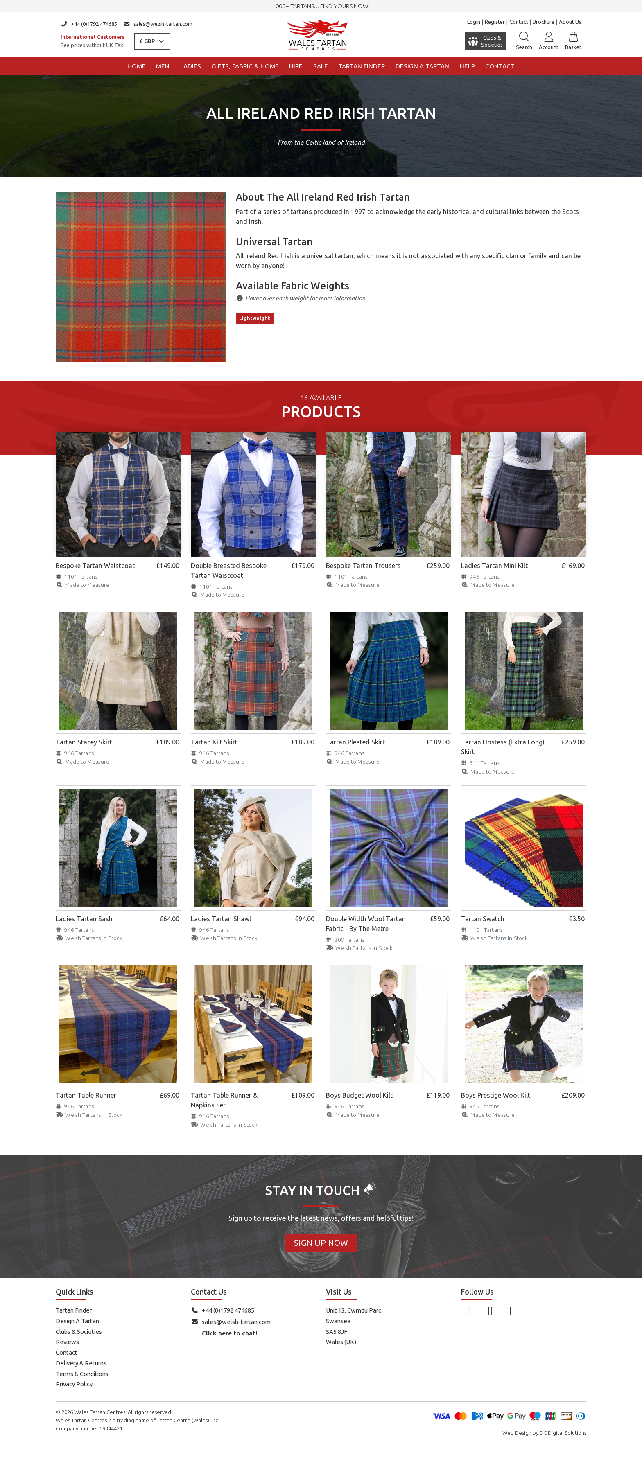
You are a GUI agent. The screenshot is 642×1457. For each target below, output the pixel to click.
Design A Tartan (77, 1320)
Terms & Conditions (82, 1373)
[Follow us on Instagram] (490, 1310)
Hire (296, 66)
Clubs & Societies (79, 1331)
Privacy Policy (74, 1383)
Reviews (67, 1341)
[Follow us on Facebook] (468, 1310)
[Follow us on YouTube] (512, 1310)
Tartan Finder (361, 66)
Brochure (543, 22)
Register (495, 22)
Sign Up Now (321, 1242)
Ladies (190, 66)
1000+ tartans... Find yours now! (321, 5)
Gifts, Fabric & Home (245, 66)
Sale (320, 66)
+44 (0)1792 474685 (89, 24)
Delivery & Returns (81, 1363)
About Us (570, 22)
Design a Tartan (422, 66)
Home (136, 66)
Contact (518, 22)
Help (467, 66)
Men (163, 66)
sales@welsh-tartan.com (158, 24)
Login (473, 22)
